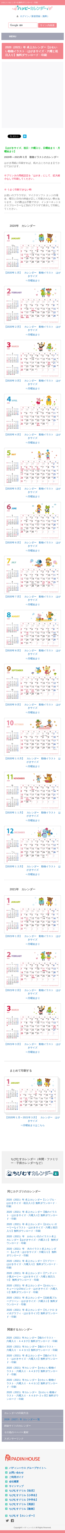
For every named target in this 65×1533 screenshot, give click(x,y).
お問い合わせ (16, 1472)
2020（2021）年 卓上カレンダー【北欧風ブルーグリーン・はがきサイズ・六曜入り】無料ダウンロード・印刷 (32, 1301)
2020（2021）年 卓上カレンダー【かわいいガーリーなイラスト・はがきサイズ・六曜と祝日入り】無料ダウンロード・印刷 (32, 1227)
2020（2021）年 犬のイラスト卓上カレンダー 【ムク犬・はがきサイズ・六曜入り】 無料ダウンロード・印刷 (32, 1252)
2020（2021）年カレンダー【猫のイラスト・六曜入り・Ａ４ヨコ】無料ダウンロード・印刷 (32, 1348)
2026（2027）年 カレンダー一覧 (22, 1419)
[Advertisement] (32, 94)
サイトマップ (16, 1486)
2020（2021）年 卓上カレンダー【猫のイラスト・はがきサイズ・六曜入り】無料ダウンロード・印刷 (32, 1215)
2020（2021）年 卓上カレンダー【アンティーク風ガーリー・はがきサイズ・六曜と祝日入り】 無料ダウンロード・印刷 (32, 1276)
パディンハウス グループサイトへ (27, 1468)
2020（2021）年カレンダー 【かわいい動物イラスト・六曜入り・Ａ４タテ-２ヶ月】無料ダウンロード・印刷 (32, 1395)
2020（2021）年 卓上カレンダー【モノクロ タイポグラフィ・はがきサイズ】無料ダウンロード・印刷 (32, 1313)
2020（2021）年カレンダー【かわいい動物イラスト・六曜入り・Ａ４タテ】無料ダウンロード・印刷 (32, 1371)
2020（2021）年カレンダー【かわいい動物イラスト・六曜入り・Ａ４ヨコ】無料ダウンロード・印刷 (32, 1383)
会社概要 (14, 1481)
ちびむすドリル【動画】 (22, 1508)
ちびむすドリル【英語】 (22, 1504)
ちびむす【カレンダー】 (22, 1515)
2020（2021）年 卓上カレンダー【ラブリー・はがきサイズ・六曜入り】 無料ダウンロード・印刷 (32, 1264)
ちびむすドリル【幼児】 (22, 1490)
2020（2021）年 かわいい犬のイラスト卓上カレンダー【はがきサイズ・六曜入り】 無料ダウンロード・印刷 (32, 1239)
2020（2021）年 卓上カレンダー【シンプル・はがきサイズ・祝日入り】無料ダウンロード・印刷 (31, 1203)
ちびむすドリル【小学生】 (23, 1495)
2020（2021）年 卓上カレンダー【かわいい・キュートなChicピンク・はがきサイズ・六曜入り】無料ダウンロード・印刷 (32, 1289)
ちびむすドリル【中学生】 (23, 1499)
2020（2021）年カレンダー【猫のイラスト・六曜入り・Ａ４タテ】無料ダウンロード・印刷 (31, 1339)
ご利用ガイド (16, 1477)
